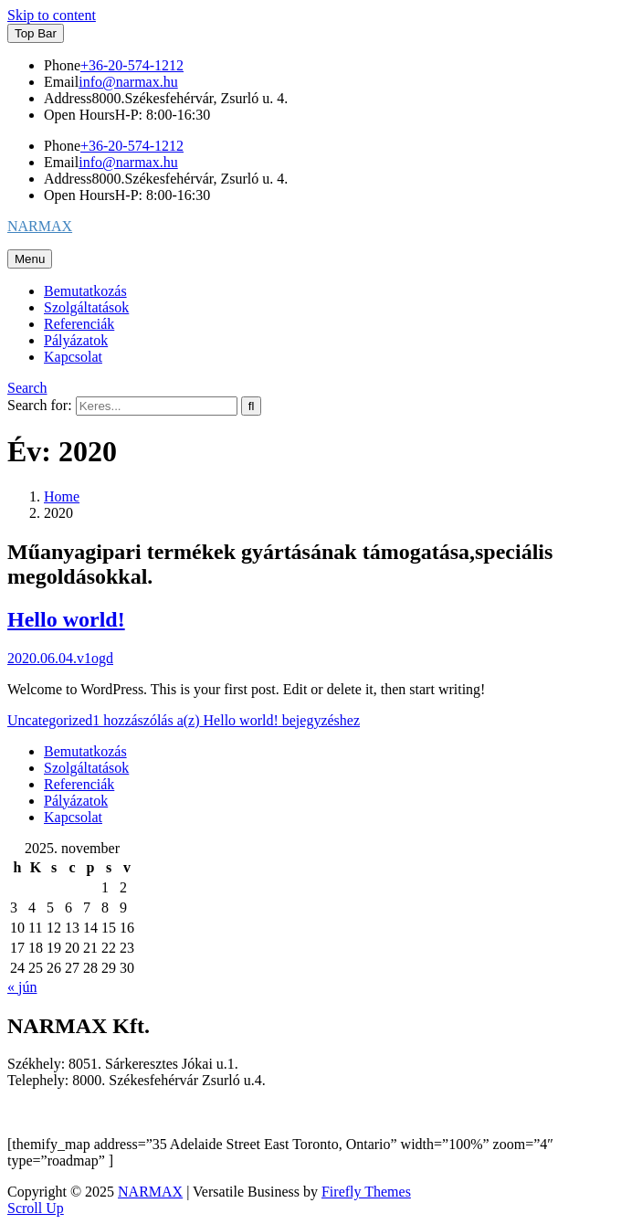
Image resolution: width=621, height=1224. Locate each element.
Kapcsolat (73, 356)
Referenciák (79, 324)
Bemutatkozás (85, 291)
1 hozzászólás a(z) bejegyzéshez (226, 720)
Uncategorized (49, 720)
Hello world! (66, 619)
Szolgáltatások (86, 307)
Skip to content (51, 15)
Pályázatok (76, 340)
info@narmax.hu (128, 82)
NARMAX (39, 226)
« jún (22, 987)
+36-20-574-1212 (132, 65)
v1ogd (95, 658)
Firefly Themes (366, 1191)
